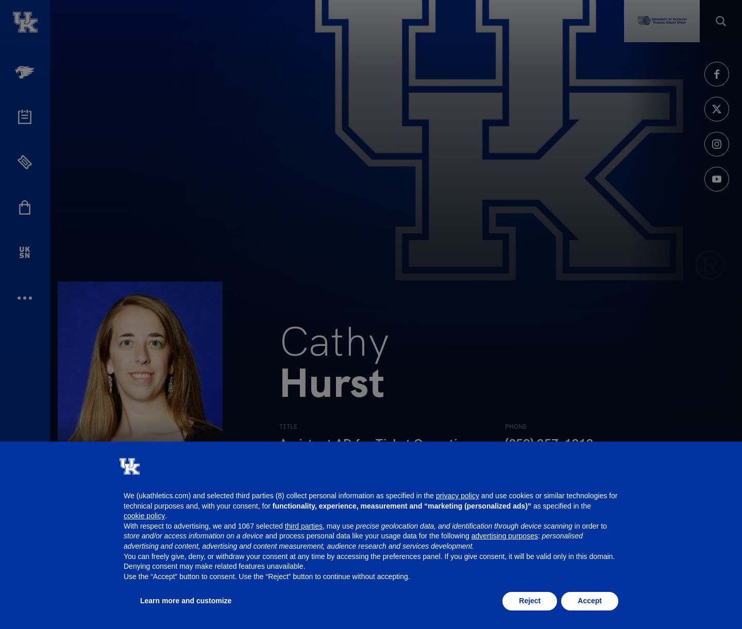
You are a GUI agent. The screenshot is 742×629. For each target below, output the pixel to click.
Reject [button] (530, 601)
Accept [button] (590, 601)
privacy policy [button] (457, 496)
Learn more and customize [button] (185, 601)
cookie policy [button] (144, 516)
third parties (304, 526)
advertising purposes (504, 536)
